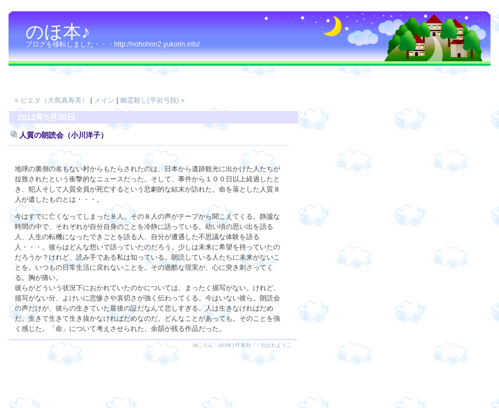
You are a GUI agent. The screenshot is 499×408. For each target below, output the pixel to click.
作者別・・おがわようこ (263, 345)
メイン (104, 100)
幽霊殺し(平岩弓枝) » (152, 100)
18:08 (224, 345)
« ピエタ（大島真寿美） (51, 100)
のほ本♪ (58, 32)
